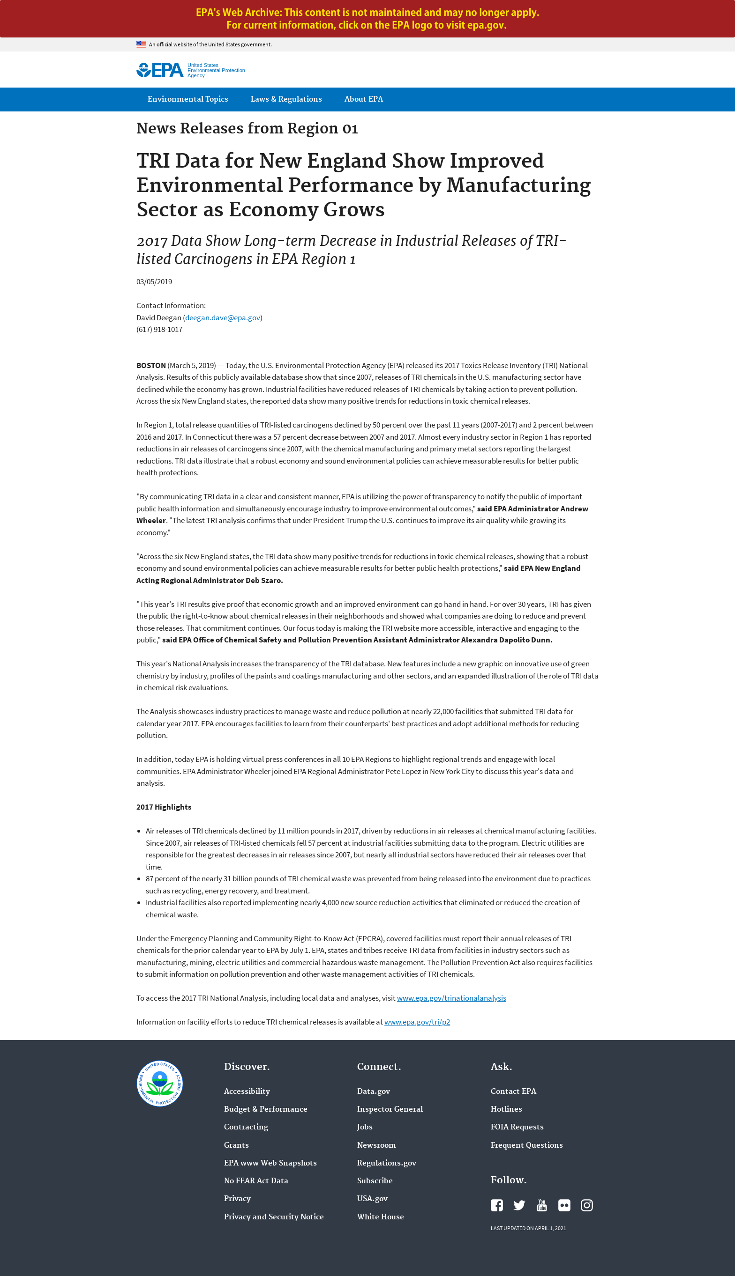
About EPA (364, 99)
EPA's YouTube (542, 1205)
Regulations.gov (386, 1163)
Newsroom (376, 1146)
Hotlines (506, 1110)
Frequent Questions (527, 1146)
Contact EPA (513, 1092)
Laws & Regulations (286, 99)
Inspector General (390, 1110)
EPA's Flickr (564, 1205)
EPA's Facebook (497, 1205)
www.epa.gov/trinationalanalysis (451, 998)
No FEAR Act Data (256, 1181)
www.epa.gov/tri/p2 (417, 1022)
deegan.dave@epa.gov (222, 317)
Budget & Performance (266, 1110)
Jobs (365, 1127)
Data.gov (373, 1092)
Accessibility (247, 1092)
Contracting (246, 1127)
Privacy (237, 1199)
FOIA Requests (517, 1127)
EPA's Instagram (587, 1205)
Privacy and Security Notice (274, 1217)
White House (380, 1217)
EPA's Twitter (519, 1205)
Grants (236, 1146)
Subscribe (375, 1181)
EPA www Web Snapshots (270, 1163)
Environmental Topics (188, 99)
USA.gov (372, 1199)
